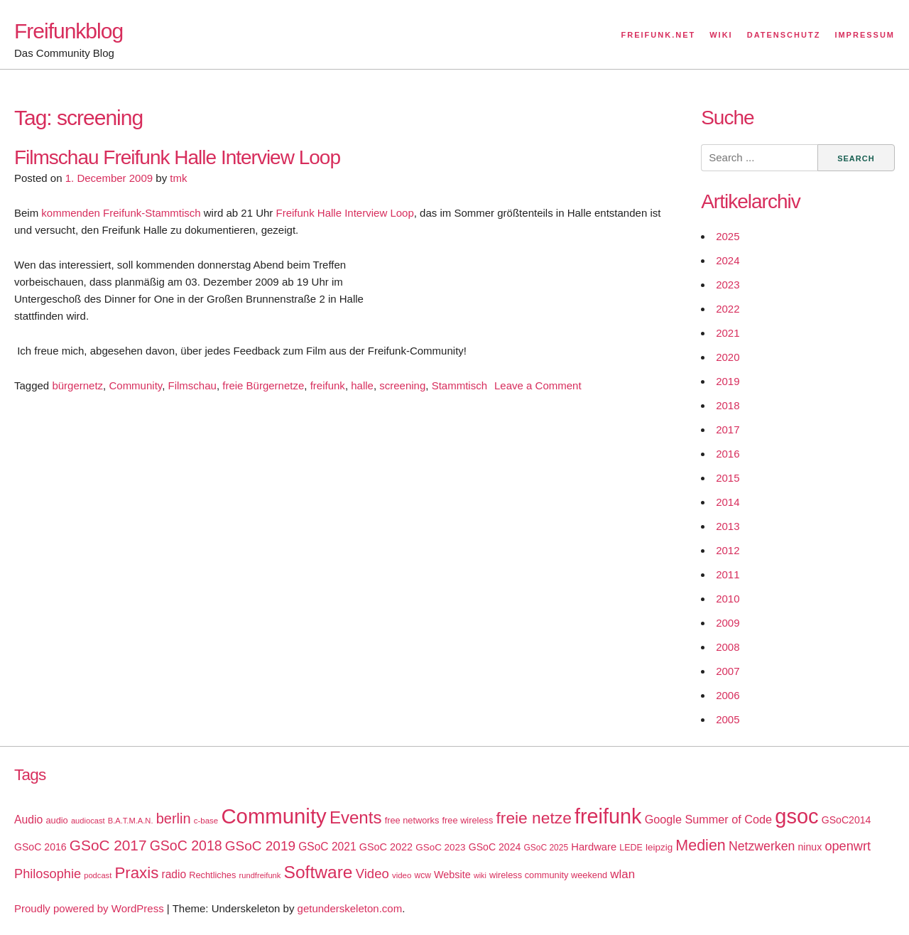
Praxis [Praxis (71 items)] (136, 873)
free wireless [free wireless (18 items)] (468, 820)
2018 (727, 405)
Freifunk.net (658, 35)
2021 (727, 333)
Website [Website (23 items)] (452, 874)
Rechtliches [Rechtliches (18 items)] (212, 875)
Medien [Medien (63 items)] (700, 845)
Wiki (720, 35)
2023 (727, 285)
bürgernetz (77, 385)
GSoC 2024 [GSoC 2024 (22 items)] (495, 847)
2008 (727, 647)
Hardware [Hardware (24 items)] (593, 847)
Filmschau (192, 385)
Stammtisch (459, 385)
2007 (727, 671)
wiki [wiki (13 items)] (480, 875)
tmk (178, 178)
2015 (727, 478)
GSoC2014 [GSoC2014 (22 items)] (846, 820)
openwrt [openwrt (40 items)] (847, 846)
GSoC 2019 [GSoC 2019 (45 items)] (260, 845)
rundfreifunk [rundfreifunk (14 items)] (260, 875)
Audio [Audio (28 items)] (28, 820)
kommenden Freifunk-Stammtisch (119, 213)
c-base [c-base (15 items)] (206, 820)
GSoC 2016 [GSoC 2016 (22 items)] (40, 847)
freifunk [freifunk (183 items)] (608, 816)
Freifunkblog (68, 31)
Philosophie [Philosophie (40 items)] (47, 874)
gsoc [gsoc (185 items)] (796, 816)
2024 (727, 260)
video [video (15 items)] (401, 875)
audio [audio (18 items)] (56, 820)
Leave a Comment (538, 385)
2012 (727, 550)
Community (135, 385)
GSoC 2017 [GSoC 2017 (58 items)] (108, 845)
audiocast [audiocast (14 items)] (88, 820)
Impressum (864, 35)
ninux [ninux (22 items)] (810, 847)
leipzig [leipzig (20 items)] (659, 847)
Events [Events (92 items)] (356, 817)
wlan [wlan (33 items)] (622, 874)
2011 (727, 574)
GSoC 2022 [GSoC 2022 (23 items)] (386, 847)
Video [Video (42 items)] (372, 873)
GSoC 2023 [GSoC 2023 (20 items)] (440, 847)
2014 (727, 502)
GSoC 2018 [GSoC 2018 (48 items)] (186, 845)
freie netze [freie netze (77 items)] (533, 818)
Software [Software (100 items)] (318, 872)
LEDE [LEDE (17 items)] (631, 848)
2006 (727, 695)
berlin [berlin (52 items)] (173, 818)
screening (402, 385)
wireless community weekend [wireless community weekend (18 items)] (548, 875)
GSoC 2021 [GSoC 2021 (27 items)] (327, 847)
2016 (727, 454)
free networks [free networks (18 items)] (412, 820)
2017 (727, 429)
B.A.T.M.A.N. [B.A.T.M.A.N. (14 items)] (130, 820)
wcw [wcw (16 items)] (423, 875)
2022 (727, 309)
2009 (727, 623)
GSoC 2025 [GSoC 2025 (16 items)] (546, 848)
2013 (727, 526)
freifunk (327, 385)
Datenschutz (784, 35)
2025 (727, 236)
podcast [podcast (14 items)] (97, 875)
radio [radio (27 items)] (174, 874)
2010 (727, 599)
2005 (727, 719)
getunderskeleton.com (350, 908)
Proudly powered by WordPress (89, 908)
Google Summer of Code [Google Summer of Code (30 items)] (708, 819)
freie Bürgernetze (263, 385)
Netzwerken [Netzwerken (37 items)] (762, 846)
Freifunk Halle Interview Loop (344, 213)
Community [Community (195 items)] (273, 816)
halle (362, 385)
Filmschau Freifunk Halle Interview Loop (177, 157)
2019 (727, 381)
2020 (727, 357)
